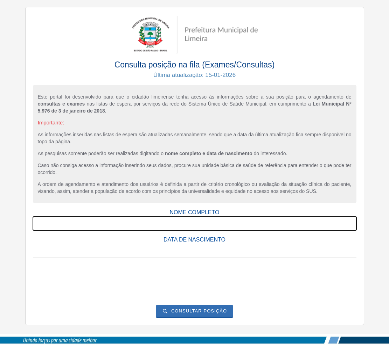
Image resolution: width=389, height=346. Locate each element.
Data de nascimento (194, 240)
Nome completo (195, 212)
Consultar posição (199, 310)
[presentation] (194, 276)
